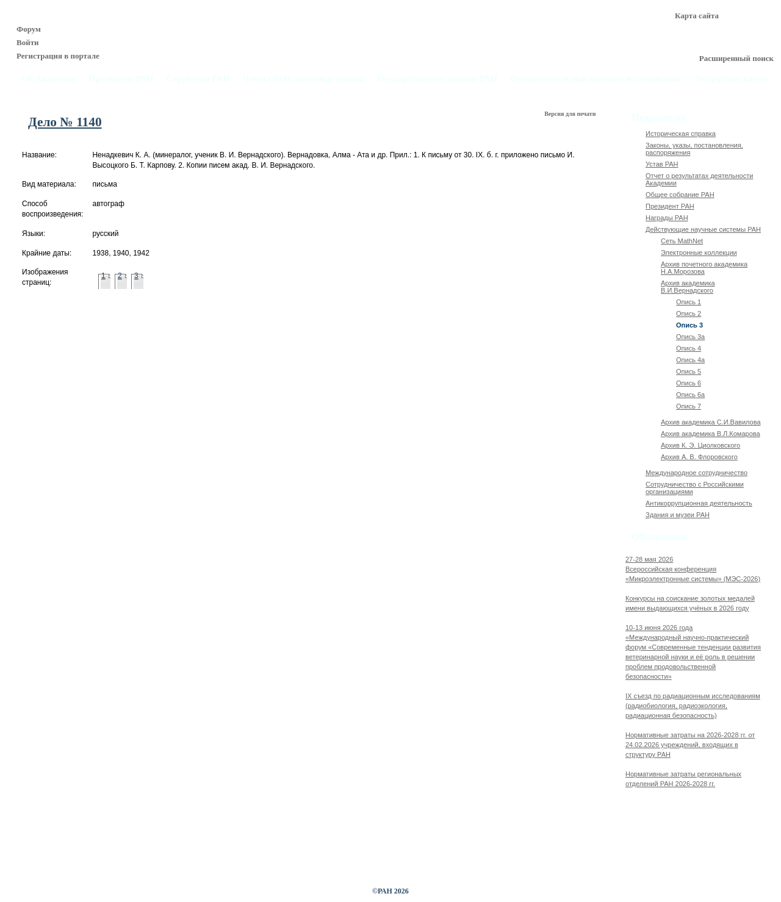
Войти (27, 42)
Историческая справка (681, 133)
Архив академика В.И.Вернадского (688, 286)
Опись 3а (690, 336)
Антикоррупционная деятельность (699, 503)
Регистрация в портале (57, 55)
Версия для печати (570, 113)
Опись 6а (690, 394)
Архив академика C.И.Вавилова (711, 422)
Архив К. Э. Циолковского (700, 445)
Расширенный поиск (736, 58)
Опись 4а (690, 359)
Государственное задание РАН (437, 79)
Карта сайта (697, 15)
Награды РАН (667, 217)
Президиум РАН (120, 79)
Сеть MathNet (682, 241)
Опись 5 (688, 371)
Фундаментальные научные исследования (595, 79)
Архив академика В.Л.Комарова (710, 433)
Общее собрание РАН (680, 194)
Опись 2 (688, 313)
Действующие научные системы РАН (703, 229)
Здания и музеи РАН (678, 514)
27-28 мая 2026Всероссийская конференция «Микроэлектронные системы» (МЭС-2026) (692, 569)
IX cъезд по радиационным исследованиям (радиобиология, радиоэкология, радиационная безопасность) (692, 705)
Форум (28, 29)
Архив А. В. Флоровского (699, 456)
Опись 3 (689, 325)
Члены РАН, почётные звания (303, 79)
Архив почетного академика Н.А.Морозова (704, 267)
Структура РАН (198, 79)
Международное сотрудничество (696, 472)
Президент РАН (670, 206)
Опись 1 (688, 302)
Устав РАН (662, 164)
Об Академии (48, 79)
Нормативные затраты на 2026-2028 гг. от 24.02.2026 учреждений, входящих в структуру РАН (690, 744)
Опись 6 (688, 383)
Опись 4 (688, 348)
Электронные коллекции (699, 252)
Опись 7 (688, 406)
